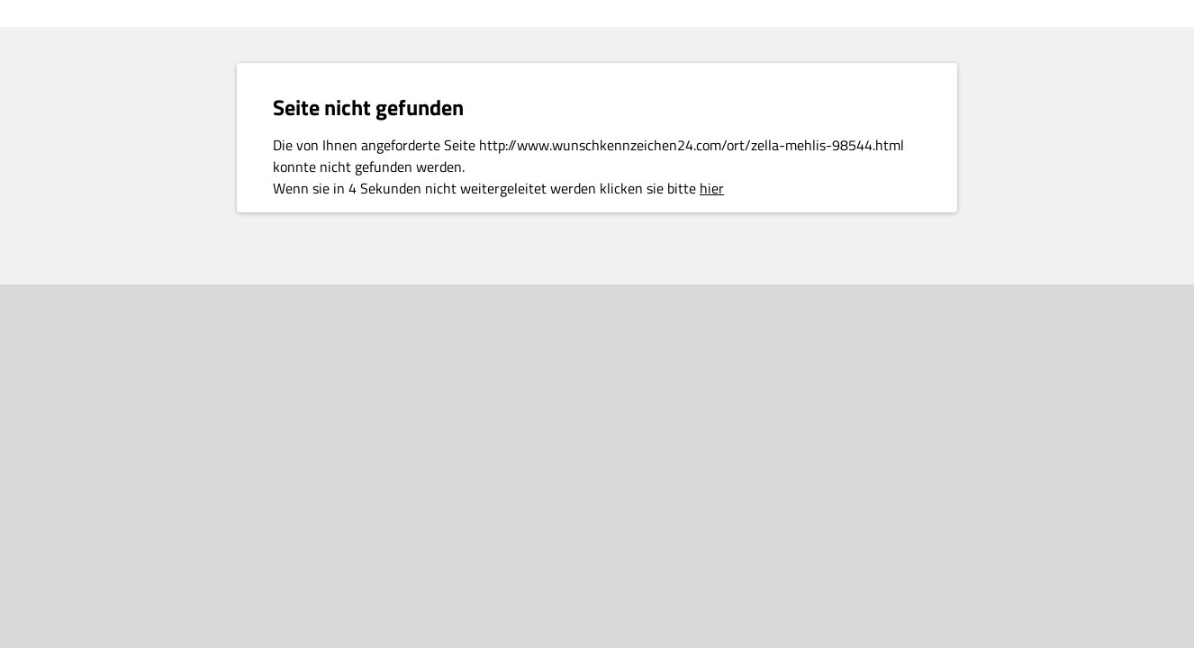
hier (712, 188)
